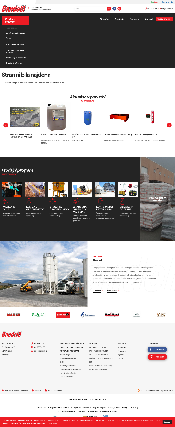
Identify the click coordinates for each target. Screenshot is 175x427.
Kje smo (134, 19)
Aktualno (104, 19)
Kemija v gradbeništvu (15, 33)
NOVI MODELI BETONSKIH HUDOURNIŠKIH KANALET (21, 135)
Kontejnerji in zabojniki (16, 58)
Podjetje (119, 19)
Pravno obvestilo (53, 390)
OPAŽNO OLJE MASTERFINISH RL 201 (86, 135)
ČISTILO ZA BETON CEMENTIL (54, 134)
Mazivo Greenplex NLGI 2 (146, 134)
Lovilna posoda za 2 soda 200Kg (118, 134)
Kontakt (149, 19)
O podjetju (122, 347)
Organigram (122, 351)
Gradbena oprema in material (15, 51)
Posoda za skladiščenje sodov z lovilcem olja (72, 345)
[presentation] (5, 125)
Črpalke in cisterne (14, 63)
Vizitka (120, 358)
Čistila (8, 38)
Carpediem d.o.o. (166, 391)
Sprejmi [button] (167, 422)
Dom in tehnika (167, 2)
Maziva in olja (11, 28)
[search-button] (109, 9)
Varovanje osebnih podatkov (15, 390)
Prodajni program (69, 351)
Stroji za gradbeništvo (15, 44)
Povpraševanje (163, 19)
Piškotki (36, 390)
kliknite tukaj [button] (52, 423)
